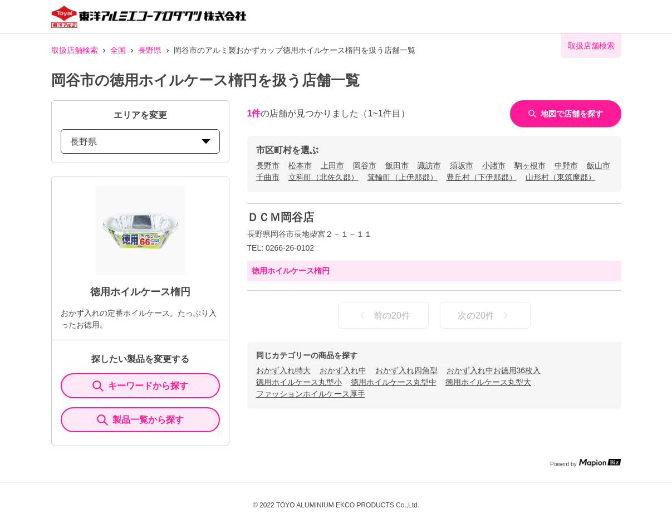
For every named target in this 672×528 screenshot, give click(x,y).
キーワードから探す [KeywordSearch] (140, 386)
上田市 (332, 165)
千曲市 (267, 177)
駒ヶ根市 (530, 165)
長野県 (149, 50)
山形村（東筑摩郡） (561, 177)
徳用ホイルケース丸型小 (299, 382)
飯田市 (397, 165)
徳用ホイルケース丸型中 (393, 382)
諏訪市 (429, 165)
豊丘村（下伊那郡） (482, 177)
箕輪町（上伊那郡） (402, 177)
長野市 (267, 165)
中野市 (566, 165)
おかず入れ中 (343, 370)
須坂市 (461, 165)
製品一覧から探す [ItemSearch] (140, 420)
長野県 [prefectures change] (140, 141)
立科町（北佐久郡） (323, 177)
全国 (118, 50)
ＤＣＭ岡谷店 (280, 217)
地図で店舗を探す (565, 113)
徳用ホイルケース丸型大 (488, 382)
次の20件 (485, 315)
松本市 (300, 165)
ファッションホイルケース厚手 (310, 393)
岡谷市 (364, 165)
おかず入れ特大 (283, 370)
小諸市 (494, 165)
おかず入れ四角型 (406, 370)
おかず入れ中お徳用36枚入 (494, 370)
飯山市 (598, 165)
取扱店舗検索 (74, 50)
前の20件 (383, 315)
